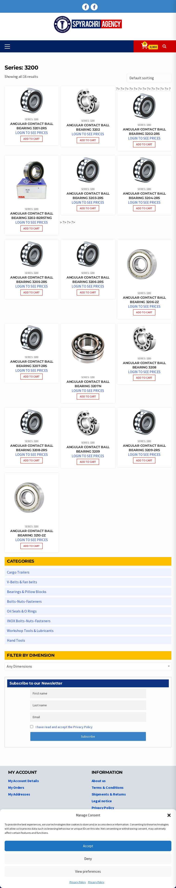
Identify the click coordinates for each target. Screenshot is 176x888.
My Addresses (19, 794)
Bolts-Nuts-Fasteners (24, 601)
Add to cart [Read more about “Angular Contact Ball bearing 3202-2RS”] (144, 144)
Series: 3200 (31, 119)
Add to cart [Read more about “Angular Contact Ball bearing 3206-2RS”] (88, 292)
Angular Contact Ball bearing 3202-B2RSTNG (31, 215)
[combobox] (88, 666)
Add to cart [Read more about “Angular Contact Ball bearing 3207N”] (88, 396)
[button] (169, 815)
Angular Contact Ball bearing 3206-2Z (144, 299)
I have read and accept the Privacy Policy (64, 727)
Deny (88, 858)
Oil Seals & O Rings (22, 611)
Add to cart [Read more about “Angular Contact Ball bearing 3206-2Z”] (144, 312)
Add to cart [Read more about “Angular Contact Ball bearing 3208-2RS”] (31, 460)
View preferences (88, 871)
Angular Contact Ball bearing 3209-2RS (144, 448)
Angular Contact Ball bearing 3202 (88, 127)
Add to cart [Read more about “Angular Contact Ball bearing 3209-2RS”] (144, 460)
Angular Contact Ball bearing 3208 (144, 365)
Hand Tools (16, 640)
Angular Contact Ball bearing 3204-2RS (144, 195)
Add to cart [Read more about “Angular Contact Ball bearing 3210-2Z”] (31, 546)
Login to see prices (31, 132)
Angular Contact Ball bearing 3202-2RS (144, 131)
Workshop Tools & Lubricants (30, 630)
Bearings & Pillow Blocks (26, 591)
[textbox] (88, 666)
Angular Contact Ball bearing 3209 (88, 449)
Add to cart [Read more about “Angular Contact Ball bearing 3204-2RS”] (144, 208)
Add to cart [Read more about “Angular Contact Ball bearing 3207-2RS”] (31, 376)
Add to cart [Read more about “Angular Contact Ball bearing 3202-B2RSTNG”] (31, 228)
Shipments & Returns (109, 794)
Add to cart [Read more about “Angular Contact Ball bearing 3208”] (144, 377)
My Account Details (23, 780)
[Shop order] (149, 78)
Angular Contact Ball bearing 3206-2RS (88, 279)
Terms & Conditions (108, 787)
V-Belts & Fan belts (22, 582)
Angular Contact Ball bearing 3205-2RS (31, 279)
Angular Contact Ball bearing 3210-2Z (31, 533)
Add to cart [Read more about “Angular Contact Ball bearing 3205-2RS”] (31, 292)
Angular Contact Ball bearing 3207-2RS (31, 363)
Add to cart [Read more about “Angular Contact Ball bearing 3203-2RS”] (88, 208)
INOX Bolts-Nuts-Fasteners (29, 620)
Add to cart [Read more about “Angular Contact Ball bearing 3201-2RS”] (31, 138)
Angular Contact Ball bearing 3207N (88, 384)
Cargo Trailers (18, 572)
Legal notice (102, 801)
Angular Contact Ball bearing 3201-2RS (31, 126)
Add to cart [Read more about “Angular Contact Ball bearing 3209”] (88, 461)
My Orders (16, 787)
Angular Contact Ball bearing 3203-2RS (88, 195)
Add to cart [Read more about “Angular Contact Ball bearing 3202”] (88, 140)
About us (99, 780)
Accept (88, 846)
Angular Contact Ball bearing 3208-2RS (31, 448)
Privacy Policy (78, 882)
